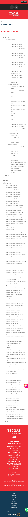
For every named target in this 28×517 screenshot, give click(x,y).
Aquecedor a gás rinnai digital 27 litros (14, 208)
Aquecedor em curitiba (11, 396)
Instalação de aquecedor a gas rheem (14, 303)
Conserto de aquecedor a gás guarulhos (15, 268)
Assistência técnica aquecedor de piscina (15, 238)
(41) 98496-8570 (14, 459)
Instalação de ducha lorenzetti (13, 310)
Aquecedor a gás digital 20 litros (13, 190)
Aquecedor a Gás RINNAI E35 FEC (18, 64)
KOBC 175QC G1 (14, 151)
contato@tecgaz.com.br (14, 474)
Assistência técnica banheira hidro (14, 245)
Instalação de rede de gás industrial (14, 325)
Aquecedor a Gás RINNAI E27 (17, 57)
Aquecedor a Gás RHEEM (13, 69)
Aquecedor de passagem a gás (13, 382)
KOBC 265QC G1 (14, 153)
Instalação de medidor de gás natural (14, 314)
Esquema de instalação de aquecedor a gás (16, 288)
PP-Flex (12, 140)
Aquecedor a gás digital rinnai (12, 199)
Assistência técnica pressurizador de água (16, 254)
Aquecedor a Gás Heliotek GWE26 (18, 128)
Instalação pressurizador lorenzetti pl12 (15, 336)
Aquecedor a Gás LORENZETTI (14, 84)
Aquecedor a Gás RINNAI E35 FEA (18, 62)
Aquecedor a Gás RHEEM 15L (17, 75)
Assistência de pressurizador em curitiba (15, 409)
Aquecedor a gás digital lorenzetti (13, 194)
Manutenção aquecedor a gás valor (14, 341)
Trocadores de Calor (12, 144)
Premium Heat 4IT (14, 158)
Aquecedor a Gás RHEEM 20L (17, 77)
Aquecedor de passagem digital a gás (14, 212)
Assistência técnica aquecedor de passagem (16, 236)
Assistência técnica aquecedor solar (14, 241)
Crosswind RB (14, 82)
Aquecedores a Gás (10, 39)
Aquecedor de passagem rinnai (13, 389)
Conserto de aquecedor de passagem (14, 272)
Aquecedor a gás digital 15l (12, 187)
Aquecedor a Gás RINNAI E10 (17, 44)
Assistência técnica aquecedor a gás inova (16, 219)
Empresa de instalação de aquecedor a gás (16, 281)
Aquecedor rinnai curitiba (11, 407)
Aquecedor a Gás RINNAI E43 (17, 66)
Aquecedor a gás (10, 375)
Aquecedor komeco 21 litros (12, 398)
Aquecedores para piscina (12, 131)
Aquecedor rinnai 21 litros (12, 405)
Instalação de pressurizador (12, 316)
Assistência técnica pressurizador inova (15, 256)
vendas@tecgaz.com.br (14, 475)
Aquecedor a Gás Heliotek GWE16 (18, 124)
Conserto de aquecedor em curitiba (14, 414)
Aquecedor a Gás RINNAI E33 (17, 60)
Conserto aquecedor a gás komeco (14, 263)
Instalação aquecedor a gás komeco (14, 290)
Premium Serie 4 (14, 160)
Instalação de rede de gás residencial (14, 328)
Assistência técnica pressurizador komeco (16, 259)
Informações (7, 183)
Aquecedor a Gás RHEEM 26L (17, 80)
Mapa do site (14, 507)
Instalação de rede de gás (12, 323)
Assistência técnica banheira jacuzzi (14, 247)
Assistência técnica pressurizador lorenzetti (16, 261)
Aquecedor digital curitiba (12, 393)
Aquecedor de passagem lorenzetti (14, 387)
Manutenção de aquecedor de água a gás (15, 352)
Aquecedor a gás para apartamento (14, 380)
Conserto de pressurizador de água (14, 277)
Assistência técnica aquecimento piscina (15, 243)
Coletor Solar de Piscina (16, 137)
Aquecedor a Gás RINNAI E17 (17, 51)
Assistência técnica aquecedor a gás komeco (16, 221)
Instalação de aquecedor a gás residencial (15, 301)
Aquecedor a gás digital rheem (13, 196)
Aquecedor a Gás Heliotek (14, 122)
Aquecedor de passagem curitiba (13, 384)
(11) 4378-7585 (14, 448)
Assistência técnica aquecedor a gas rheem (16, 232)
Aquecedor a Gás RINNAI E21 (17, 53)
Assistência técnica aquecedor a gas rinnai (16, 234)
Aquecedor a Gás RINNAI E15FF (17, 48)
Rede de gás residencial (11, 373)
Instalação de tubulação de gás (13, 330)
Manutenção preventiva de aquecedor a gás (16, 362)
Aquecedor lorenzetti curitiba (12, 402)
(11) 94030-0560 (14, 450)
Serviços (6, 175)
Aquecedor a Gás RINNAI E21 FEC (18, 55)
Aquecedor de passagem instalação (14, 214)
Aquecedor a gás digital (11, 185)
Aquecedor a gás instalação (12, 201)
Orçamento (6, 178)
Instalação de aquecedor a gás (13, 292)
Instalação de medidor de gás (12, 312)
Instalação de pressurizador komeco (14, 319)
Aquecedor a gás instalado (12, 203)
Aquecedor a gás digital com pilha (13, 192)
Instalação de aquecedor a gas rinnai (14, 305)
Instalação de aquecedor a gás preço (14, 298)
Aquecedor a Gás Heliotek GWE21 (18, 126)
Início (5, 35)
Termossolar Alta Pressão (16, 170)
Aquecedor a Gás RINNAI (13, 42)
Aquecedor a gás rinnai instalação (14, 210)
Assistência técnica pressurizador (14, 252)
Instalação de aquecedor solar (13, 307)
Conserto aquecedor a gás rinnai (13, 265)
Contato (5, 421)
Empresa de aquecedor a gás (12, 279)
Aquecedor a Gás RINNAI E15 (17, 46)
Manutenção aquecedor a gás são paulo (15, 339)
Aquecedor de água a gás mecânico (14, 391)
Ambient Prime (14, 135)
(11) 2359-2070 (14, 466)
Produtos (6, 37)
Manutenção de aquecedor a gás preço (15, 349)
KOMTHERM (13, 155)
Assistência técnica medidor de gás (14, 250)
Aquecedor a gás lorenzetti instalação (14, 205)
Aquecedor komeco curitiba (12, 400)
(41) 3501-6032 (14, 457)
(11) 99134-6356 (14, 468)
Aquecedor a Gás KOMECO (14, 99)
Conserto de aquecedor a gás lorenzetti (15, 270)
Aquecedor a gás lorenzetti (12, 378)
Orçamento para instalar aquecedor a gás (15, 369)
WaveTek (13, 172)
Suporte (5, 180)
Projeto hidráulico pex (11, 371)
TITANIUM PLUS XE (15, 142)
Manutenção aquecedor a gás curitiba (14, 418)
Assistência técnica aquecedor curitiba (15, 411)
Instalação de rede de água (12, 321)
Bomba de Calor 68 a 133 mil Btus (18, 146)
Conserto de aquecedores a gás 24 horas (15, 274)
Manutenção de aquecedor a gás (13, 343)
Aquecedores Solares (13, 133)
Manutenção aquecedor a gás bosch (14, 416)
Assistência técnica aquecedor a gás (14, 217)
